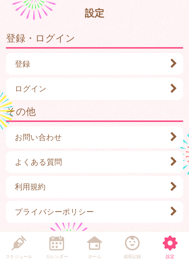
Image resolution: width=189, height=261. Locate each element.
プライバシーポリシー (93, 212)
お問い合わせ (93, 137)
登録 (93, 64)
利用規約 (93, 187)
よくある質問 (93, 162)
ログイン (93, 89)
